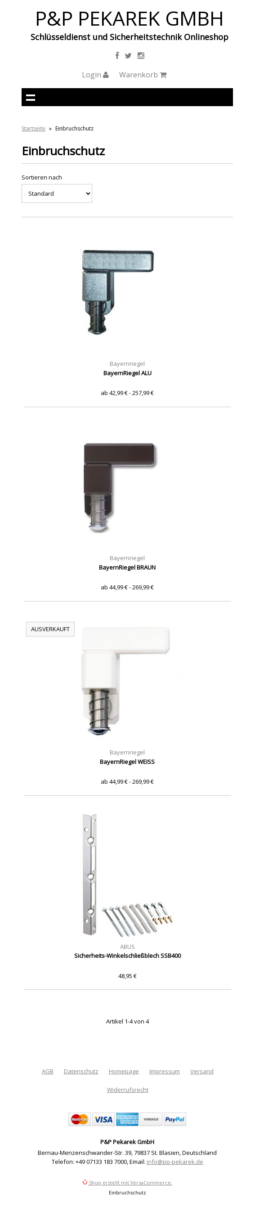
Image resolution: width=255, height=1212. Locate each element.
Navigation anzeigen (31, 97)
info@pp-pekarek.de (175, 1162)
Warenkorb (142, 75)
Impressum (164, 1071)
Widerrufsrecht (127, 1090)
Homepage (124, 1071)
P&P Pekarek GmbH (129, 17)
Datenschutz (81, 1071)
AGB (48, 1071)
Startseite (33, 128)
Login (95, 75)
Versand (202, 1071)
